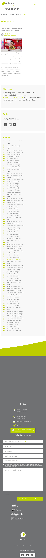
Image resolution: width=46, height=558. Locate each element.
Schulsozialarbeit (9, 95)
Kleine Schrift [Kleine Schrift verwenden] (12, 9)
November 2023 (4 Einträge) (15, 200)
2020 (8, 263)
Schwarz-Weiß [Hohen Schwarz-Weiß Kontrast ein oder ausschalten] (6, 9)
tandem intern (35, 97)
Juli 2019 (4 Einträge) (13, 297)
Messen (27, 97)
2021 (8, 242)
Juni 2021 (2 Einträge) (13, 253)
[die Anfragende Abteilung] (23, 441)
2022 (8, 219)
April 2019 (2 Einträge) (13, 303)
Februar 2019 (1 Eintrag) (14, 307)
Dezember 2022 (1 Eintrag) (14, 221)
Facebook (5, 124)
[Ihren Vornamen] (23, 451)
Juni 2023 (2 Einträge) (13, 209)
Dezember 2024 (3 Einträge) (15, 173)
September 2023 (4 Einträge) (15, 205)
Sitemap (31, 545)
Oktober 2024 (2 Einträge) (14, 177)
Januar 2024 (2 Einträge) (14, 194)
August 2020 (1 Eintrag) (13, 270)
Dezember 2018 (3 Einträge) (15, 312)
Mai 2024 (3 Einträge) (13, 186)
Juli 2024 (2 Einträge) (13, 181)
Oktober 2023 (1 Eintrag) (14, 202)
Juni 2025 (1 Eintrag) (12, 158)
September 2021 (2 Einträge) (15, 251)
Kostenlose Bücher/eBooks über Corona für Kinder (11, 30)
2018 (8, 309)
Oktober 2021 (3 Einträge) (14, 249)
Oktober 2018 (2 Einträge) (14, 316)
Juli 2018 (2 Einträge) (13, 322)
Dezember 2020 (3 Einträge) (15, 265)
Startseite (9, 4)
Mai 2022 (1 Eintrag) (12, 232)
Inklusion (18, 100)
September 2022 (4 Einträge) (15, 225)
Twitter (10, 124)
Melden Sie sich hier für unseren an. (23, 430)
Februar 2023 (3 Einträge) (14, 217)
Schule (29, 100)
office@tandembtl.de (25, 422)
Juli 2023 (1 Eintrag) (12, 207)
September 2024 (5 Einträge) (15, 179)
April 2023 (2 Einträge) (13, 213)
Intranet (14, 545)
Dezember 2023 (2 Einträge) (15, 198)
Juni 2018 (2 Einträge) (13, 324)
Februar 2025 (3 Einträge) (14, 167)
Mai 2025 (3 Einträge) (13, 161)
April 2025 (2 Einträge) (13, 163)
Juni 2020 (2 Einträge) (13, 272)
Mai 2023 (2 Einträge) (13, 211)
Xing (14, 124)
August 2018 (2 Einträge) (14, 320)
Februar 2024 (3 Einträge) (14, 192)
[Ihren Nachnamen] (23, 446)
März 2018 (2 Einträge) (13, 328)
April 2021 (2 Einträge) (13, 257)
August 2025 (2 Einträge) (14, 154)
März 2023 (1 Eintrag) (13, 215)
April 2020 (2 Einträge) (13, 276)
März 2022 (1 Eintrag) (13, 236)
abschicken (23, 499)
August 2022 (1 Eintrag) (13, 228)
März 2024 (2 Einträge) (13, 190)
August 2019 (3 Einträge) (14, 295)
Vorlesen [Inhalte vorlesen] (18, 9)
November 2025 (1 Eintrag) (14, 150)
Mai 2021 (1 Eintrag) (12, 255)
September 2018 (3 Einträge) (15, 318)
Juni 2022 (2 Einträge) (13, 230)
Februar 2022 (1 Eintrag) (14, 238)
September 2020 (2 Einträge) (15, 267)
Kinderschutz (22, 95)
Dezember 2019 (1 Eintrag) (14, 286)
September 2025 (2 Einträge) (15, 152)
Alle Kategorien (9, 93)
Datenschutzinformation (10, 466)
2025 (8, 148)
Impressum (19, 545)
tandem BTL (4, 14)
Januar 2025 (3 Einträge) (14, 169)
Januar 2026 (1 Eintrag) (13, 146)
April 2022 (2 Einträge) (13, 234)
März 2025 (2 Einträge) (13, 165)
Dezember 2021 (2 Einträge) (15, 244)
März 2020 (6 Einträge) (13, 278)
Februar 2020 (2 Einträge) (14, 280)
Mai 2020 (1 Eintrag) (12, 274)
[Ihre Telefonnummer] (23, 461)
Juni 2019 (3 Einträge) (13, 299)
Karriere (18, 425)
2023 (8, 196)
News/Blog (11, 14)
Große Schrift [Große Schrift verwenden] (14, 9)
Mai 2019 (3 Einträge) (13, 301)
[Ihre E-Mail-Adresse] (23, 456)
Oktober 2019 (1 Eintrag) (14, 291)
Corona (18, 93)
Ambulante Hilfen (29, 93)
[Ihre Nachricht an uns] (23, 479)
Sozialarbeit (7, 102)
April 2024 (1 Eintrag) (13, 188)
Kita (24, 100)
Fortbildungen (8, 100)
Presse (34, 100)
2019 (8, 284)
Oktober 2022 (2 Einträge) (14, 223)
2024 (8, 171)
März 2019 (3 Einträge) (13, 305)
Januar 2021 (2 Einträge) (14, 261)
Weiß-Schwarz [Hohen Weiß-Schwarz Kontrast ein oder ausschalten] (9, 9)
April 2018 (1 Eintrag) (13, 326)
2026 (8, 144)
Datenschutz (26, 545)
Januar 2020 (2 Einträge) (14, 282)
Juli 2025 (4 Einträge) (13, 156)
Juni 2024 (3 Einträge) (13, 184)
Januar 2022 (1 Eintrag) (13, 240)
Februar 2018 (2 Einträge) (14, 330)
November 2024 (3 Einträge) (15, 175)
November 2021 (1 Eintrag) (14, 247)
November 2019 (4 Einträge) (15, 288)
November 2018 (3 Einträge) (15, 314)
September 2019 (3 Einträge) (15, 293)
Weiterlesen (8, 79)
